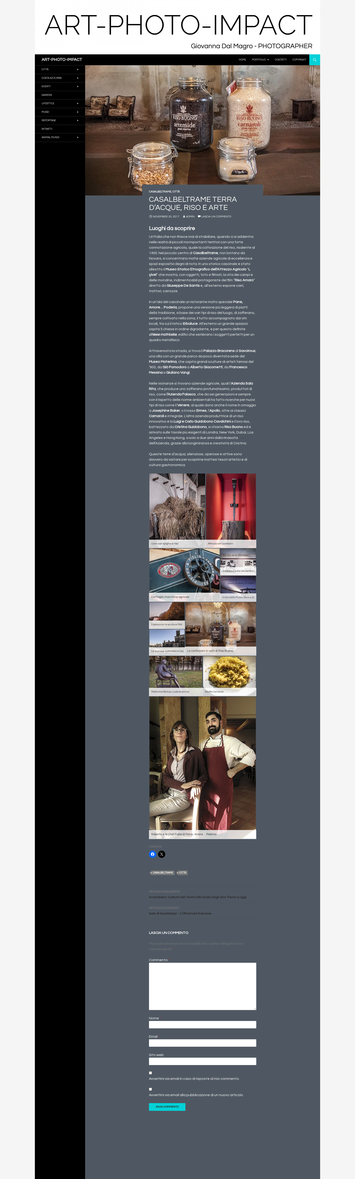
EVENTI (46, 86)
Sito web (156, 1055)
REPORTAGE (49, 120)
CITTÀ (176, 191)
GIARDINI (47, 95)
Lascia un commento (216, 216)
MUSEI (45, 112)
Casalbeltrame (163, 872)
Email (154, 1036)
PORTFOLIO (259, 59)
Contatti (281, 59)
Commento (159, 960)
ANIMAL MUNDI (50, 137)
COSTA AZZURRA (52, 78)
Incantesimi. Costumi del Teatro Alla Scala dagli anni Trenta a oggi (202, 894)
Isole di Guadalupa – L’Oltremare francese (202, 910)
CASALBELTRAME (160, 191)
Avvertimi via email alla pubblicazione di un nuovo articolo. (196, 1095)
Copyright (299, 59)
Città (182, 872)
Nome (155, 1018)
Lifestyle (48, 103)
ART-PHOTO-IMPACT (62, 60)
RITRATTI (47, 129)
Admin (190, 216)
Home (242, 59)
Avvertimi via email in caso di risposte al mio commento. (194, 1078)
